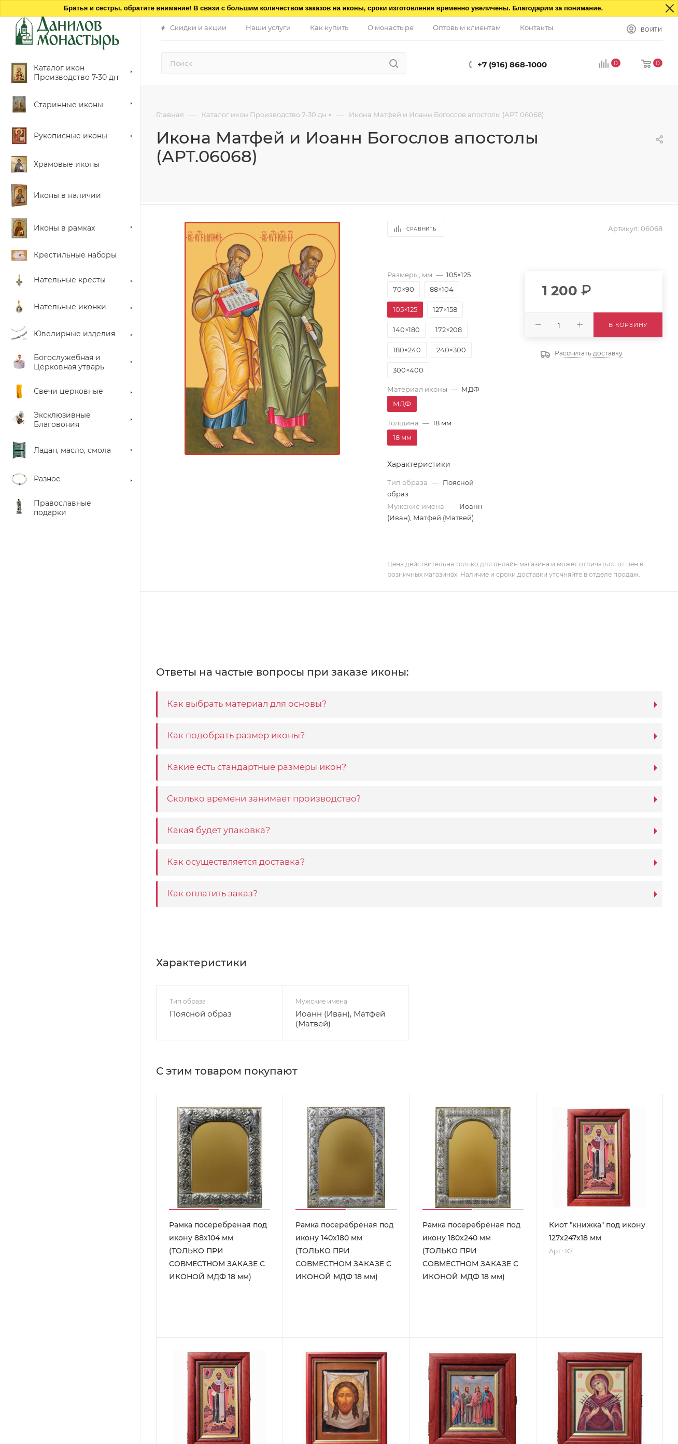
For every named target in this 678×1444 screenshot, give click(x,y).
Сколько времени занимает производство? (264, 798)
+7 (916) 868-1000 (512, 64)
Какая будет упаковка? (218, 830)
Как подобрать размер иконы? (236, 735)
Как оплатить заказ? (212, 893)
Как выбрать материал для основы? (247, 703)
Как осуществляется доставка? (236, 861)
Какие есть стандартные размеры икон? (256, 767)
